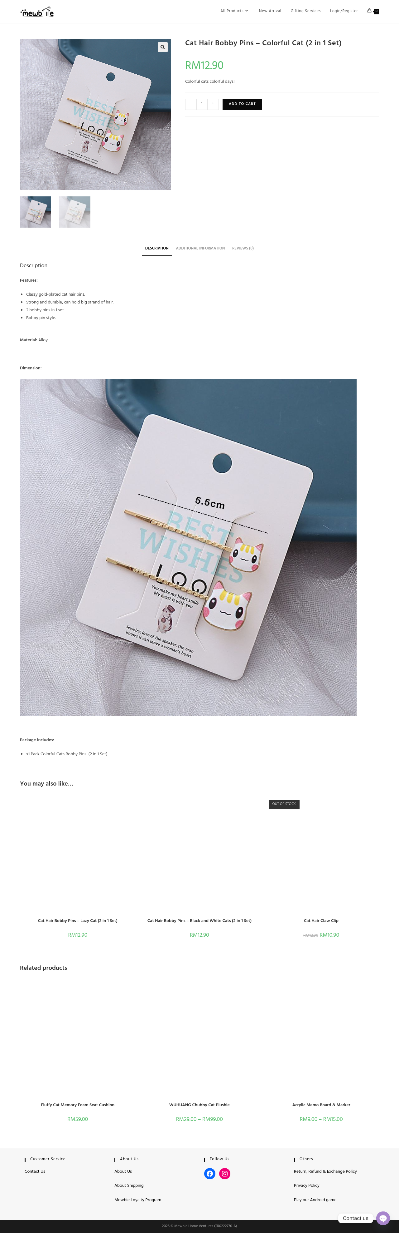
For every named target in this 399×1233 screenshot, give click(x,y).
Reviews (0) (243, 249)
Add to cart (242, 104)
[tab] (157, 249)
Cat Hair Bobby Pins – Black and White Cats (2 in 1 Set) (199, 921)
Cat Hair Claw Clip (321, 921)
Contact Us (35, 1172)
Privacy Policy (307, 1186)
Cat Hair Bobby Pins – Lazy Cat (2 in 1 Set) (78, 921)
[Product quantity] (202, 104)
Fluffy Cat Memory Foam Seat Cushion (77, 1105)
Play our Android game (315, 1200)
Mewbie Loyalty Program (137, 1200)
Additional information (200, 249)
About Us (123, 1172)
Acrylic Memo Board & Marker (321, 1105)
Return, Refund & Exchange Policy (325, 1172)
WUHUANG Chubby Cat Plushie (199, 1105)
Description (157, 249)
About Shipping (129, 1186)
